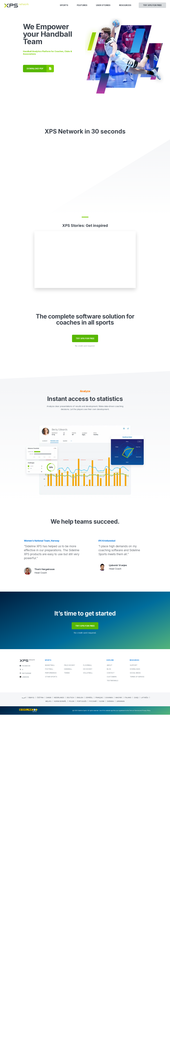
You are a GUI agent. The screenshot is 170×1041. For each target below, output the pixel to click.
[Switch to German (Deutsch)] (70, 1024)
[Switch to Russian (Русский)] (93, 1027)
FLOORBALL (87, 991)
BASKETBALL (50, 991)
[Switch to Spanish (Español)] (89, 1024)
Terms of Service (137, 1003)
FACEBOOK (26, 992)
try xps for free (85, 952)
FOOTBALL (49, 995)
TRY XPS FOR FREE (85, 665)
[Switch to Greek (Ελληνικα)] (109, 1024)
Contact (110, 999)
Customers (112, 1003)
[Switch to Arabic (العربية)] (23, 1024)
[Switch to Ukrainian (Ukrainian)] (120, 1027)
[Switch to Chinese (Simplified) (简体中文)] (31, 1024)
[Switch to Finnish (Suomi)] (102, 1027)
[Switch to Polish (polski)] (72, 1027)
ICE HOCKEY (87, 995)
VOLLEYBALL (88, 999)
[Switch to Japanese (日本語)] (136, 1024)
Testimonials (112, 1007)
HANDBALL (68, 995)
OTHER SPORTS (51, 1003)
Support (133, 991)
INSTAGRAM (26, 999)
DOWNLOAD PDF (35, 68)
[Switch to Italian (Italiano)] (128, 1024)
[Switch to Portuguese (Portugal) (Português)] (82, 1027)
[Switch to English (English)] (80, 1024)
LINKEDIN (25, 1003)
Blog (109, 995)
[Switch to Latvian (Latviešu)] (145, 1024)
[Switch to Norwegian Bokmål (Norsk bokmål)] (60, 1027)
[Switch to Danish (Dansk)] (49, 1024)
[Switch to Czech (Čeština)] (40, 1024)
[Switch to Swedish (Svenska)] (110, 1027)
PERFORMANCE (51, 999)
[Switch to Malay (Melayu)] (48, 1027)
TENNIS (67, 999)
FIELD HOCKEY (69, 991)
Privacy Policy (146, 1037)
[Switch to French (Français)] (99, 1024)
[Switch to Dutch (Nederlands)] (59, 1024)
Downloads (135, 995)
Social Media (135, 999)
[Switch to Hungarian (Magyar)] (118, 1024)
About (109, 991)
